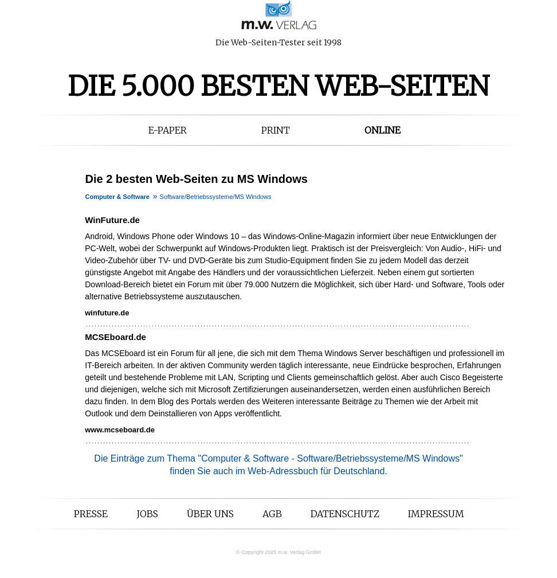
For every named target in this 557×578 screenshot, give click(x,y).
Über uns (210, 514)
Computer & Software (117, 196)
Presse (91, 514)
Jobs (147, 514)
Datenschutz (345, 514)
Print (275, 130)
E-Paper (167, 130)
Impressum (436, 514)
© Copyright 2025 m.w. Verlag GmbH (278, 552)
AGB (272, 514)
